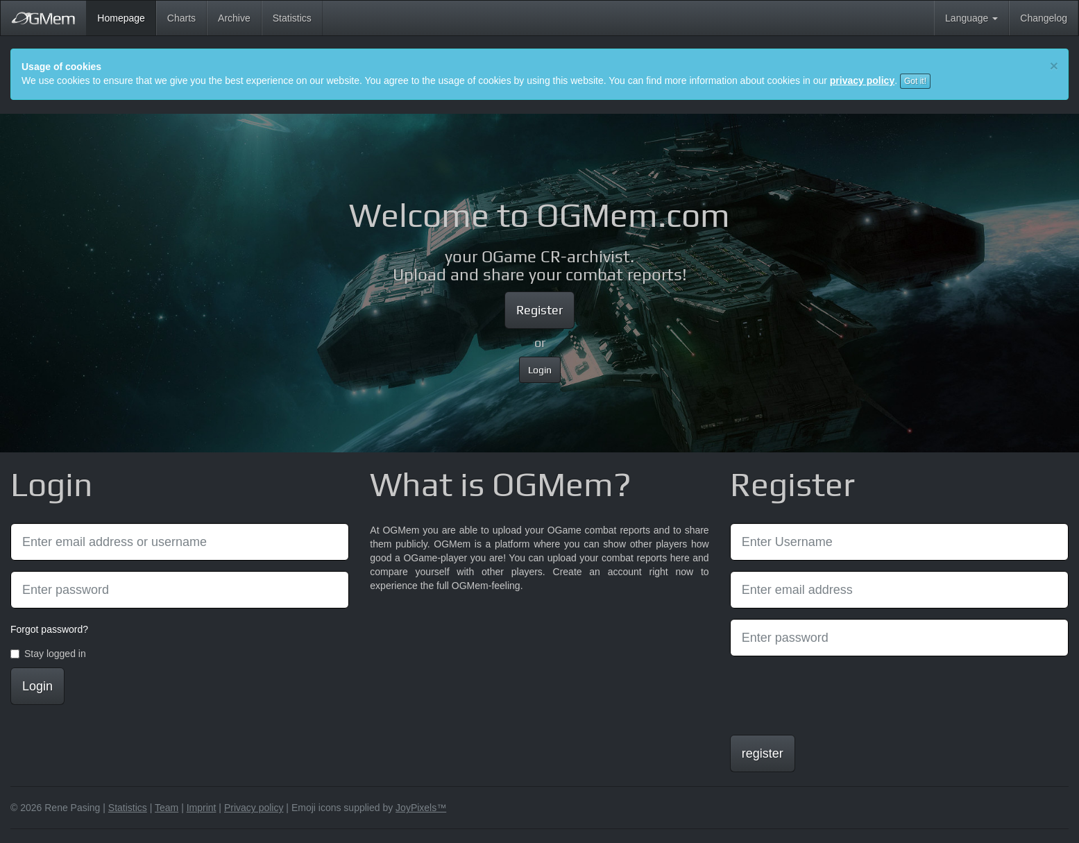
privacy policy (862, 80)
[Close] (1054, 65)
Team (166, 807)
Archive (234, 18)
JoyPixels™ (421, 807)
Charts (181, 18)
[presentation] (835, 694)
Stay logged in (48, 653)
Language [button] (971, 18)
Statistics (292, 18)
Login (540, 369)
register (762, 753)
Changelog (1043, 18)
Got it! (915, 81)
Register (539, 310)
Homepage (126, 17)
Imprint (201, 807)
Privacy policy (254, 807)
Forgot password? (49, 629)
